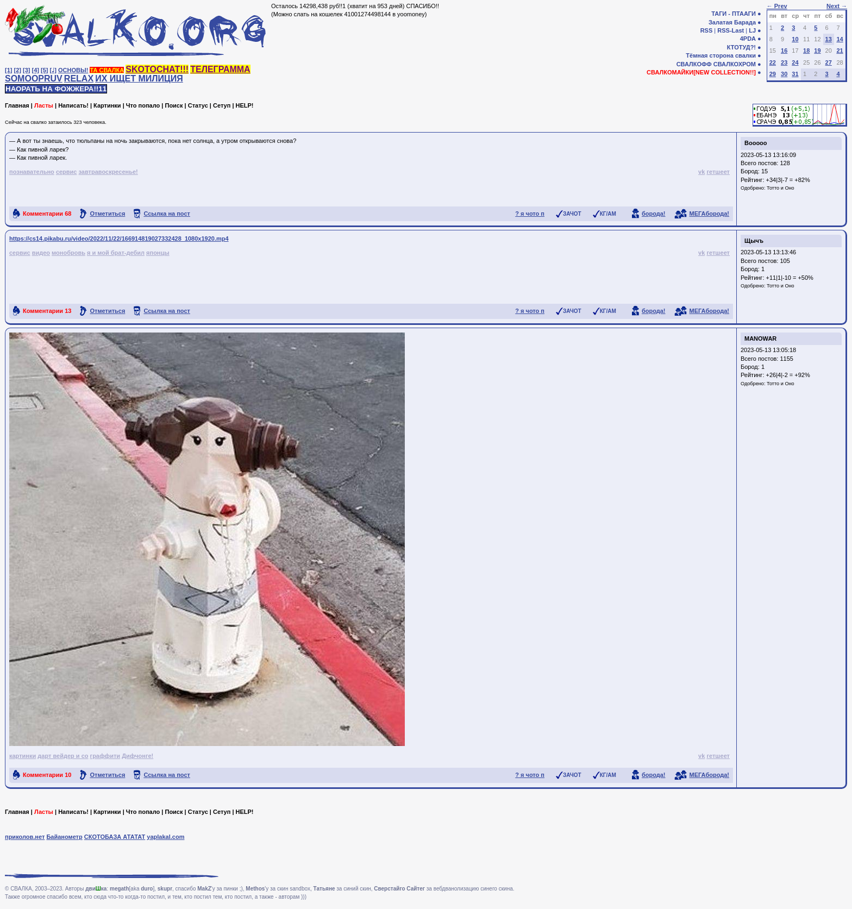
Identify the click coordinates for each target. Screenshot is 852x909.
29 (772, 74)
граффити (105, 756)
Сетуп (221, 105)
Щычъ (753, 240)
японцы (158, 252)
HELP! (245, 105)
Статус (198, 105)
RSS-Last (730, 30)
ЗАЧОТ (572, 214)
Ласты (43, 105)
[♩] (53, 70)
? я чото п (529, 213)
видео (41, 252)
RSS (706, 30)
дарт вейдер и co (62, 756)
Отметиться (107, 213)
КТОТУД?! (741, 47)
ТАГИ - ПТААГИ (733, 13)
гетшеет (718, 171)
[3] (26, 70)
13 (828, 39)
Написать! (73, 105)
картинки (22, 756)
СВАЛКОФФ (694, 64)
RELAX (78, 78)
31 (795, 74)
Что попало (143, 105)
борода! (654, 213)
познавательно (31, 171)
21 (839, 50)
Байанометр (64, 836)
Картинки (107, 105)
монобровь (68, 252)
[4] (35, 70)
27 (828, 62)
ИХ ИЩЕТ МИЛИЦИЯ (139, 78)
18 (806, 50)
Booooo (755, 143)
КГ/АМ (608, 214)
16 (784, 50)
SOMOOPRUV (33, 78)
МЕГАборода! (709, 213)
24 (795, 62)
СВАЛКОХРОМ (734, 64)
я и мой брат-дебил (116, 252)
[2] (17, 70)
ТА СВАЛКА (107, 70)
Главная (17, 105)
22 (772, 62)
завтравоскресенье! (108, 171)
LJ (752, 30)
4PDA (748, 38)
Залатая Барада (732, 22)
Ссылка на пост (166, 213)
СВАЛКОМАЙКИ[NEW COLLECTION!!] (701, 72)
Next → (836, 6)
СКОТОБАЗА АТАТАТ (115, 836)
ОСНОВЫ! (73, 70)
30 (784, 74)
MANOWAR (760, 338)
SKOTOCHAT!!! (157, 69)
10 (795, 39)
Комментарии (47, 213)
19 (817, 50)
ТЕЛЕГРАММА (220, 69)
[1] (8, 70)
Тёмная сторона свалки (721, 55)
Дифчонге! (137, 756)
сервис (66, 171)
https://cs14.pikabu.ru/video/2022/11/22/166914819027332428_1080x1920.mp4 (119, 238)
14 (839, 39)
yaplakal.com (165, 836)
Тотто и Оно (780, 188)
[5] (44, 70)
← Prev (777, 6)
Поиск (174, 105)
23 (784, 62)
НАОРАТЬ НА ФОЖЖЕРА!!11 (55, 89)
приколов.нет (25, 836)
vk (701, 171)
